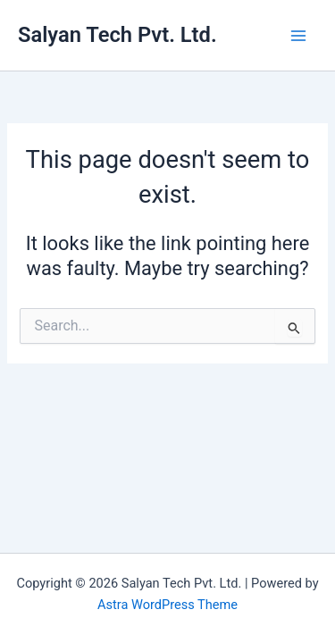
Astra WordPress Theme (167, 605)
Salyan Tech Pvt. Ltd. (117, 34)
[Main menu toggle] (298, 35)
